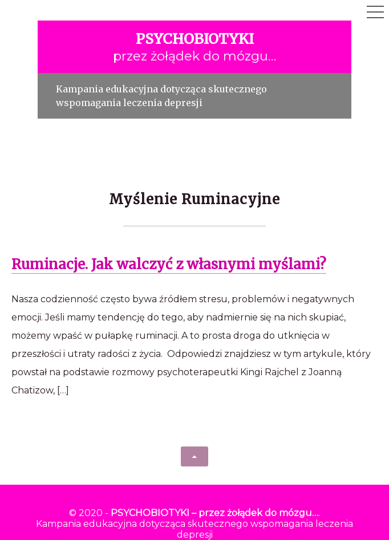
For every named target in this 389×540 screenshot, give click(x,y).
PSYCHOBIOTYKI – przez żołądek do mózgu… (214, 512)
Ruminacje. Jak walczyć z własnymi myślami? (168, 264)
